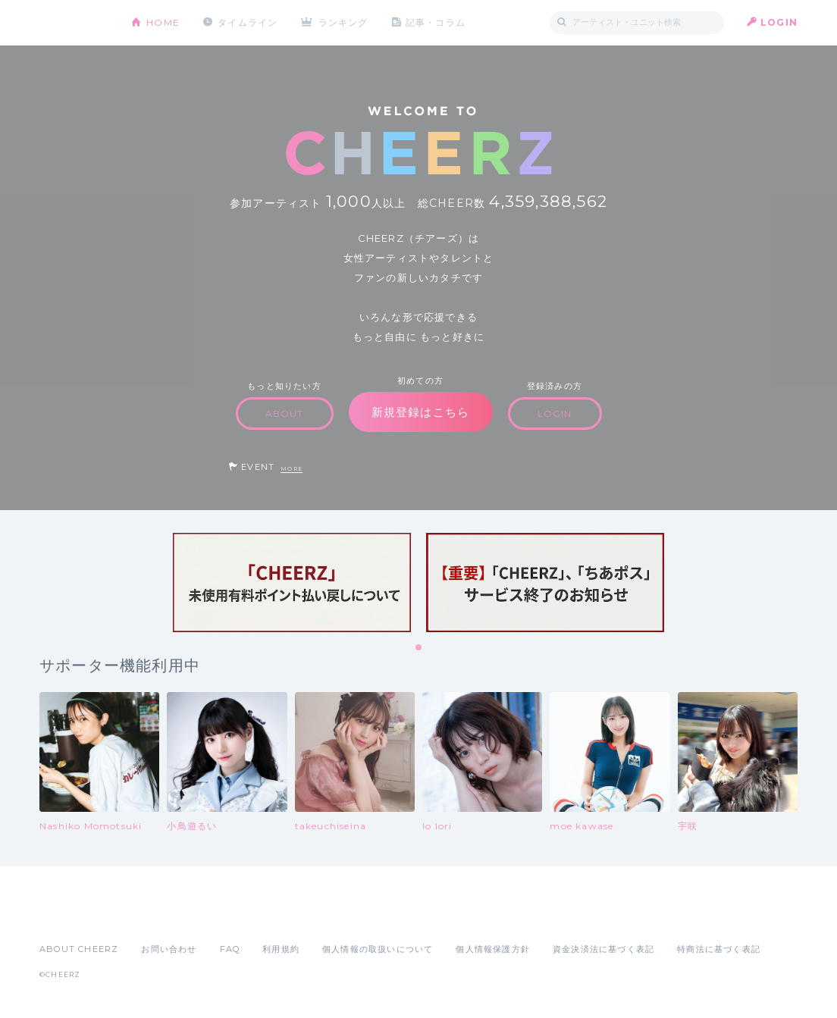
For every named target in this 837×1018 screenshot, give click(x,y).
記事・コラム (436, 22)
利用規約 (280, 949)
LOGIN (779, 22)
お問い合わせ (168, 949)
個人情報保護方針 (493, 949)
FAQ (230, 949)
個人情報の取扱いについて (377, 949)
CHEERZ (73, 23)
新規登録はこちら (420, 412)
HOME (163, 22)
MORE (292, 468)
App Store (74, 915)
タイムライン (247, 22)
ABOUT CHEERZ (78, 949)
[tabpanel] (292, 582)
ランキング (343, 22)
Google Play (155, 915)
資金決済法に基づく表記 (603, 949)
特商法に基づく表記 (718, 949)
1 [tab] (419, 648)
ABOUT (284, 413)
